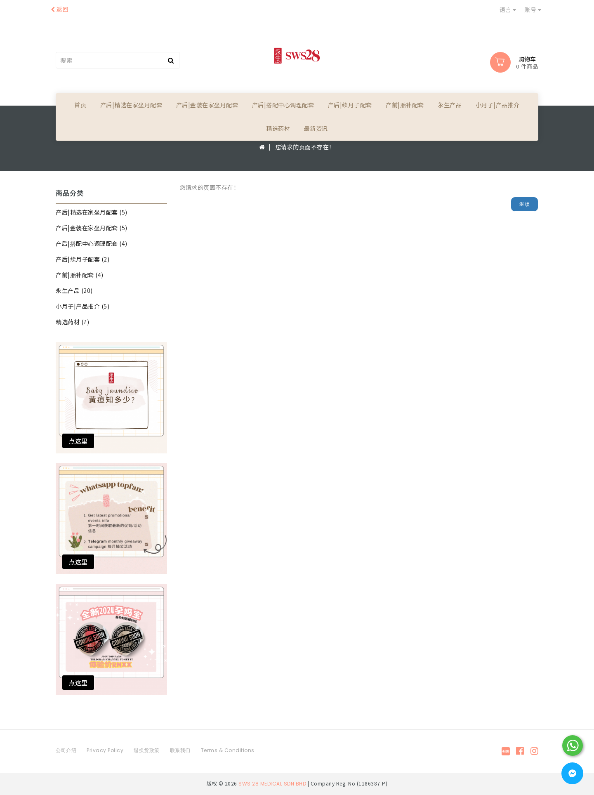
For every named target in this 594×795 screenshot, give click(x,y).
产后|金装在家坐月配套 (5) (91, 228)
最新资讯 (316, 128)
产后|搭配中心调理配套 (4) (91, 243)
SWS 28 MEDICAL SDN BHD (272, 783)
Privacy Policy (105, 750)
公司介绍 (66, 750)
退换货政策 (147, 750)
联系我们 (180, 750)
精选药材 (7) (72, 322)
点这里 (78, 440)
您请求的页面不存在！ (305, 147)
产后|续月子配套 (350, 105)
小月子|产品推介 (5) (82, 306)
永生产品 (450, 105)
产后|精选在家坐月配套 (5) (91, 212)
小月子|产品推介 (498, 105)
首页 (80, 105)
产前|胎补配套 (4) (80, 275)
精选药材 (278, 128)
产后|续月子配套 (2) (82, 259)
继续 (524, 204)
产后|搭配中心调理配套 (283, 105)
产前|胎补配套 (405, 105)
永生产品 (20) (74, 290)
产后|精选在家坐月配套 (131, 105)
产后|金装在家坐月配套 (207, 105)
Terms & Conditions (228, 750)
